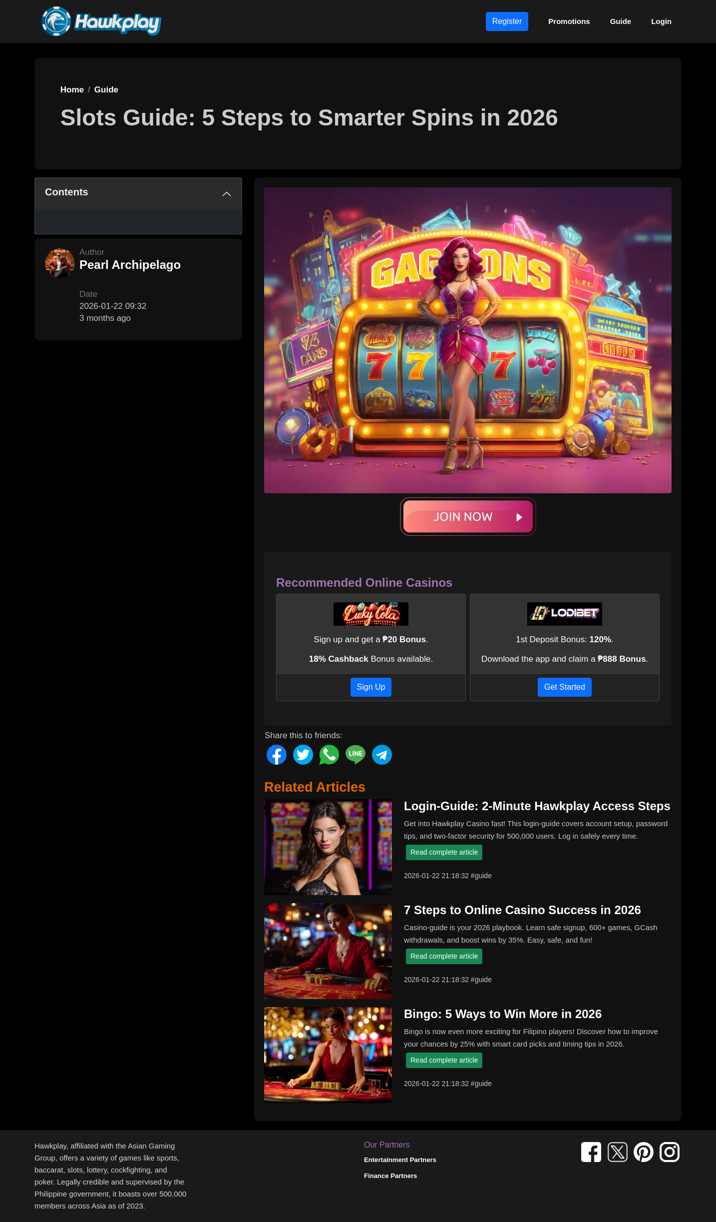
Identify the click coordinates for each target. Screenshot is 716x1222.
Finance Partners (390, 1176)
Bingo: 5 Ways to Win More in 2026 (503, 1014)
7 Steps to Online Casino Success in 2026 (522, 910)
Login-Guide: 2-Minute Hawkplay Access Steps (537, 806)
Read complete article (444, 852)
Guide (621, 21)
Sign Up (371, 687)
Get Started (564, 687)
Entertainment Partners (400, 1160)
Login (661, 21)
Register (507, 21)
